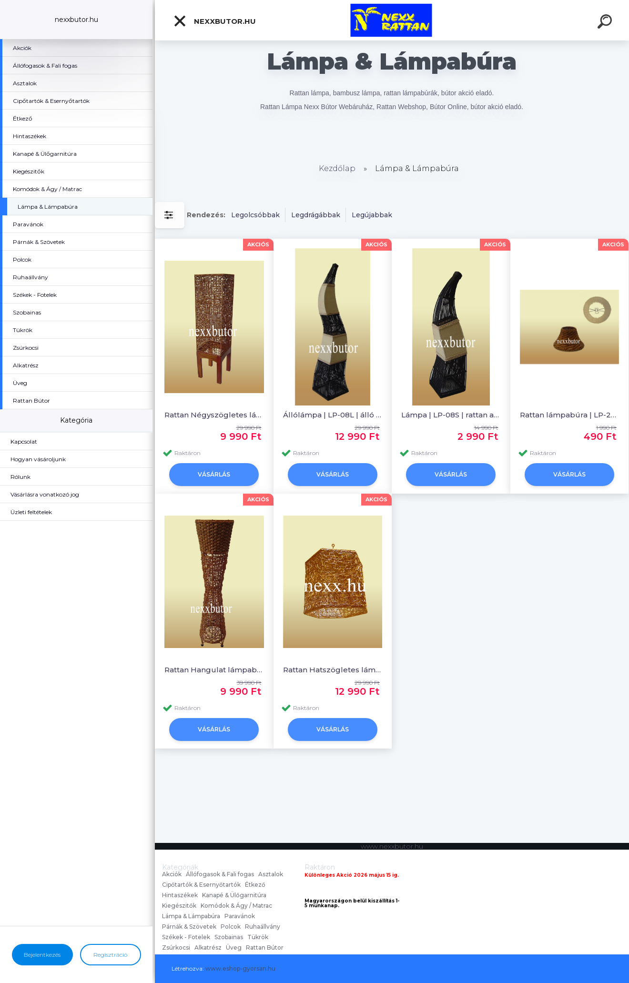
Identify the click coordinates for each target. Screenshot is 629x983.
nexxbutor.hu (214, 21)
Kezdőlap (337, 168)
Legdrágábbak (315, 215)
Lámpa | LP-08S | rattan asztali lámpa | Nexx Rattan (451, 414)
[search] (606, 23)
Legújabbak (372, 215)
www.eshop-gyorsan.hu (240, 968)
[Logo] (392, 20)
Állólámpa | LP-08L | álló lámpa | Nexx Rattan (333, 414)
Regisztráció (110, 954)
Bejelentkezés (42, 954)
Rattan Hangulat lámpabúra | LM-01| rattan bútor (214, 669)
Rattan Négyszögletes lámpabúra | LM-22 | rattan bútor (214, 414)
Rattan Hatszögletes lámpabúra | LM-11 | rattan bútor (333, 669)
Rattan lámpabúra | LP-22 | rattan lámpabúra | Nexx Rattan (569, 414)
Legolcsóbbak (255, 215)
